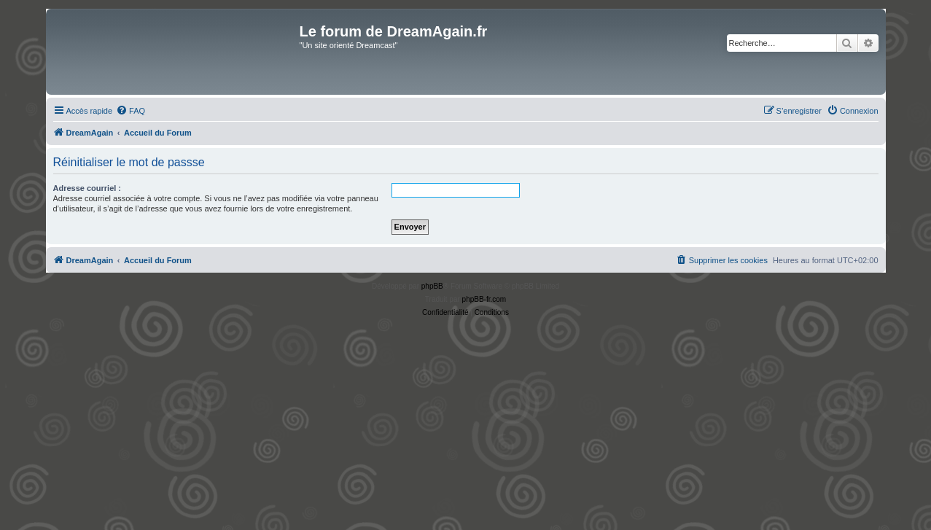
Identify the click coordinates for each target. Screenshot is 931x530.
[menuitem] (130, 111)
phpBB (432, 286)
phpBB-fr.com (484, 299)
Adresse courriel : (87, 188)
